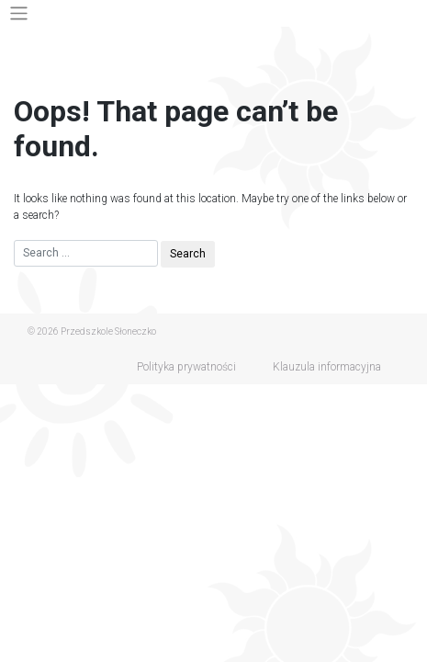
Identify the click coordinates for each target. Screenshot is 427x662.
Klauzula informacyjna (327, 366)
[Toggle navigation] (19, 13)
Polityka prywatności (186, 366)
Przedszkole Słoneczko (108, 331)
